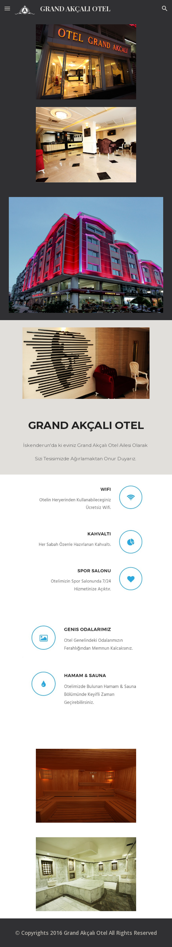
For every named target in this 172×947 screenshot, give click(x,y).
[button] (7, 8)
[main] (86, 425)
